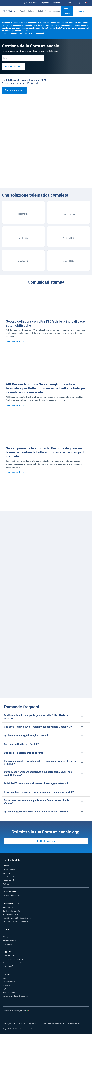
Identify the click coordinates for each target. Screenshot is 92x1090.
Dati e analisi (8, 880)
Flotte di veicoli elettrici (11, 914)
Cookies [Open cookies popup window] (22, 1024)
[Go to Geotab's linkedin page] (78, 1017)
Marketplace (57, 3)
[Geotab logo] (8, 11)
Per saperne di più (15, 341)
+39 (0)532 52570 (26, 33)
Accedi (69, 3)
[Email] (23, 58)
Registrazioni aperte (14, 90)
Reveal (27, 31)
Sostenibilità (68, 238)
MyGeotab (6, 873)
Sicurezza (23, 238)
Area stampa (7, 944)
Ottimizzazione (68, 214)
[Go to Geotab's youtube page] (84, 1017)
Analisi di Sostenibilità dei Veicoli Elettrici (17, 918)
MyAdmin (6, 989)
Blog (24, 3)
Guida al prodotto (9, 956)
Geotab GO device (9, 870)
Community (34, 3)
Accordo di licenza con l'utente (53, 1024)
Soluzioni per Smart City (11, 896)
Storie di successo (9, 940)
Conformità (23, 261)
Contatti (80, 11)
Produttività (23, 214)
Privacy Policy (9, 1024)
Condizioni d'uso (74, 1024)
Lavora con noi (9, 982)
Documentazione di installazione (14, 963)
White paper (7, 937)
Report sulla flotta (9, 907)
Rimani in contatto (9, 992)
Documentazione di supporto (13, 959)
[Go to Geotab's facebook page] (64, 1017)
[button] (46, 717)
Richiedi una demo (67, 11)
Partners (6, 884)
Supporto (45, 3)
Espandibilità (68, 261)
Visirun (18, 31)
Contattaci (40, 33)
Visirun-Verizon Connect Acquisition (15, 996)
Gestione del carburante (11, 911)
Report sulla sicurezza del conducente (16, 922)
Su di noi (6, 978)
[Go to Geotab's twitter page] (71, 1017)
